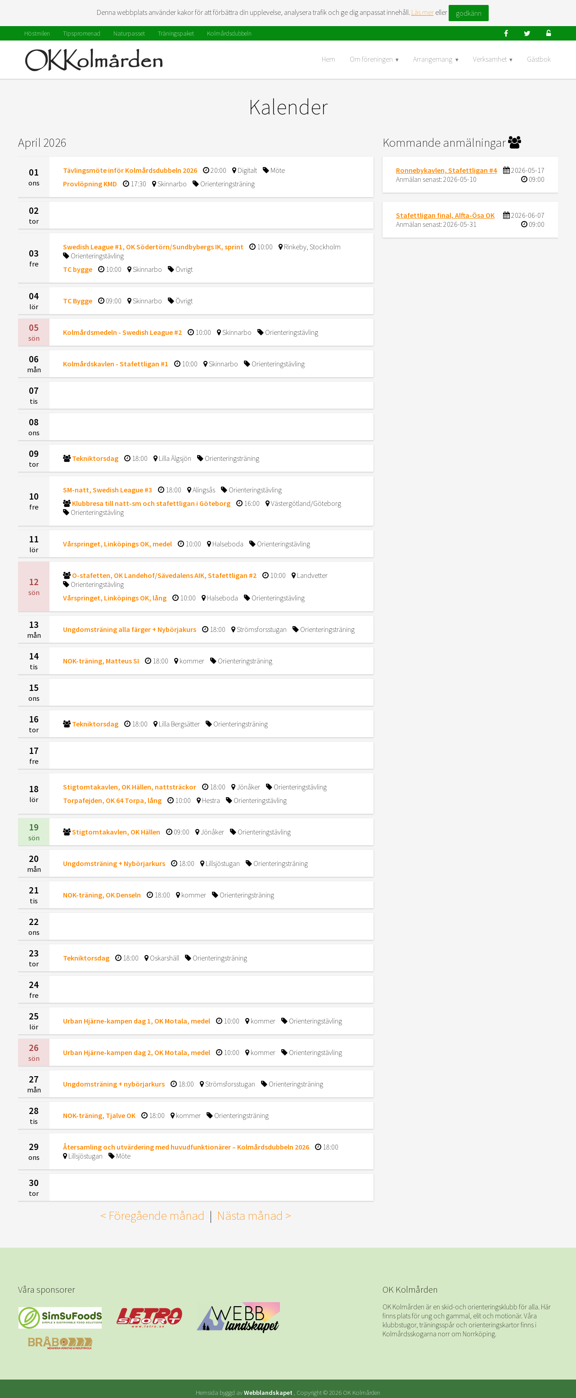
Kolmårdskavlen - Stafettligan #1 (115, 363)
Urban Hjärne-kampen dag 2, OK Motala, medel (136, 1052)
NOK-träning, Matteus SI (101, 660)
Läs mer (422, 12)
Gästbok (539, 58)
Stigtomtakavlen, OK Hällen (116, 831)
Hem (328, 58)
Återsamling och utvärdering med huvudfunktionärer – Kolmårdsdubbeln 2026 (186, 1146)
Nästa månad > (254, 1215)
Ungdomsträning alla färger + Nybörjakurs (129, 629)
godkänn (469, 13)
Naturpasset (129, 33)
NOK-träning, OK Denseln (102, 894)
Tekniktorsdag (95, 458)
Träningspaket (176, 33)
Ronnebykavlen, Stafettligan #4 (446, 170)
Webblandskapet (268, 1385)
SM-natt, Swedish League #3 (107, 489)
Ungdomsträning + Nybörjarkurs (114, 863)
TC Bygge (77, 300)
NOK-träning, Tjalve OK (99, 1115)
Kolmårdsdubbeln (229, 33)
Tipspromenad (81, 33)
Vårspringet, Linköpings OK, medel (117, 543)
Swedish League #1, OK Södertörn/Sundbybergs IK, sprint (153, 246)
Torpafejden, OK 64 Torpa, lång (112, 800)
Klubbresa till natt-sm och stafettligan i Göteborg (151, 503)
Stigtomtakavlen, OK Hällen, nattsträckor (129, 786)
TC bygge (77, 269)
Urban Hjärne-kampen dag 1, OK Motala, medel (136, 1020)
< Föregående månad (152, 1215)
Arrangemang (432, 58)
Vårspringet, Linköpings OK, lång (114, 597)
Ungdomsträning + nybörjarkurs (114, 1083)
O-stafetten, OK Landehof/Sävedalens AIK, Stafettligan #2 (164, 575)
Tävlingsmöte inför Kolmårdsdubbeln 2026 (130, 170)
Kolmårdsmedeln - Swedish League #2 (122, 332)
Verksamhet (490, 58)
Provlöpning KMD (90, 183)
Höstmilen (37, 33)
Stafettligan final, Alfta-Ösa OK (445, 215)
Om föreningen (371, 58)
